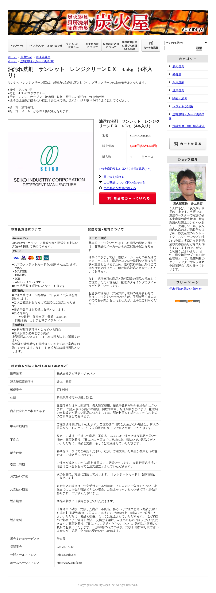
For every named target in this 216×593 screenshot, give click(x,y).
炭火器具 (178, 66)
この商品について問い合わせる (124, 182)
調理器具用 (43, 57)
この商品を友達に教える (120, 188)
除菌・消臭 (179, 98)
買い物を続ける (114, 176)
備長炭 (176, 74)
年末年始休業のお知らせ (185, 288)
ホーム (12, 57)
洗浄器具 (178, 90)
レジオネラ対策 (182, 106)
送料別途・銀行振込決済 (188, 126)
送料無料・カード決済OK (37, 61)
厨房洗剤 (26, 57)
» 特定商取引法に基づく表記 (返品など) (125, 168)
